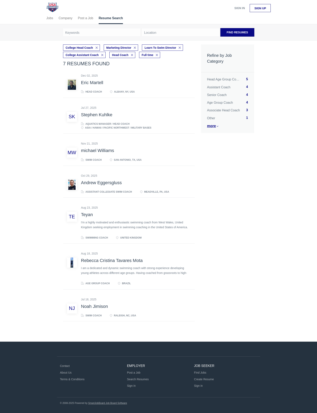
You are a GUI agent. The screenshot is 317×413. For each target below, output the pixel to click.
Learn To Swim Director (160, 47)
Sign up (260, 8)
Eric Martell (92, 82)
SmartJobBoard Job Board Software (107, 403)
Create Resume (204, 379)
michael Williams (97, 150)
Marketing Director (118, 47)
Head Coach (120, 55)
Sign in (239, 8)
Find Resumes (237, 32)
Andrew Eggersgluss (101, 182)
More (211, 126)
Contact (65, 366)
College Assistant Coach (82, 55)
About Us (66, 372)
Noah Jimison (94, 306)
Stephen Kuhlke (96, 114)
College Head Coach (79, 47)
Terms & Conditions (72, 379)
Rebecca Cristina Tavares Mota (112, 260)
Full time (147, 55)
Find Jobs (200, 372)
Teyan (87, 214)
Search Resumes (138, 379)
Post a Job (133, 372)
